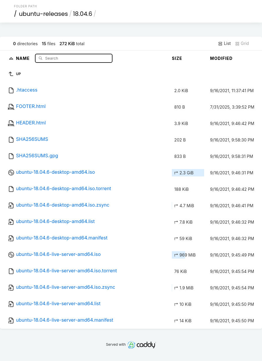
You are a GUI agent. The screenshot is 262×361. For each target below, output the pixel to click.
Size (177, 58)
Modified (221, 58)
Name (23, 57)
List (224, 43)
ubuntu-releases (43, 14)
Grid (242, 43)
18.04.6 (82, 14)
